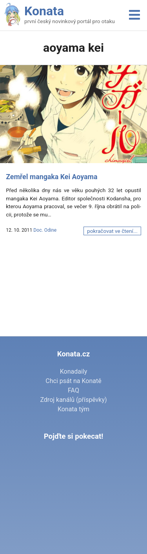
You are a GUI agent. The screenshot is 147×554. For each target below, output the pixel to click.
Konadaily (73, 371)
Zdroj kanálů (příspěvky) (73, 399)
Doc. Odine (44, 230)
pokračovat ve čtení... (112, 231)
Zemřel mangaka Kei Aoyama (51, 177)
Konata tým (73, 409)
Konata (44, 11)
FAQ (73, 390)
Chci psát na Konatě (73, 381)
